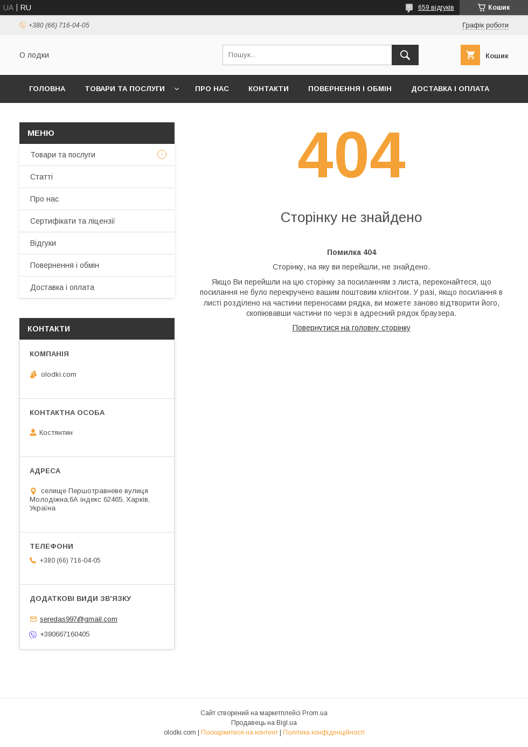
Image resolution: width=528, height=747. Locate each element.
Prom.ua (315, 713)
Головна (47, 89)
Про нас (212, 89)
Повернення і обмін (350, 89)
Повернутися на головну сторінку (352, 327)
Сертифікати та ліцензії (72, 221)
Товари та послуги (125, 89)
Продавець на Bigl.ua (264, 723)
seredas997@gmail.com (78, 619)
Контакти (268, 89)
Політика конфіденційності (324, 732)
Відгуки (43, 243)
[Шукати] (405, 55)
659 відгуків (436, 7)
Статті (41, 176)
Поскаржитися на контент (239, 732)
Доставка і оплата (450, 89)
